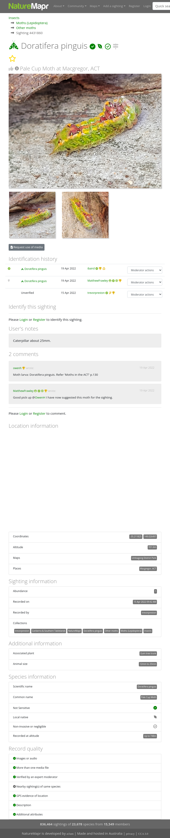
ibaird (91, 268)
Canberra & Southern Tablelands (48, 630)
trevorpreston (96, 292)
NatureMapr (74, 630)
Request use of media (27, 247)
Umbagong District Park (144, 557)
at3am (70, 833)
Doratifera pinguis (35, 269)
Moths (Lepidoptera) (32, 22)
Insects (14, 17)
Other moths (26, 27)
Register (134, 6)
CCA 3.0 (143, 833)
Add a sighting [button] (113, 6)
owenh (17, 368)
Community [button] (76, 6)
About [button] (58, 6)
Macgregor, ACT (148, 568)
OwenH (40, 397)
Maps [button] (93, 6)
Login (147, 6)
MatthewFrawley (97, 280)
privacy (130, 833)
